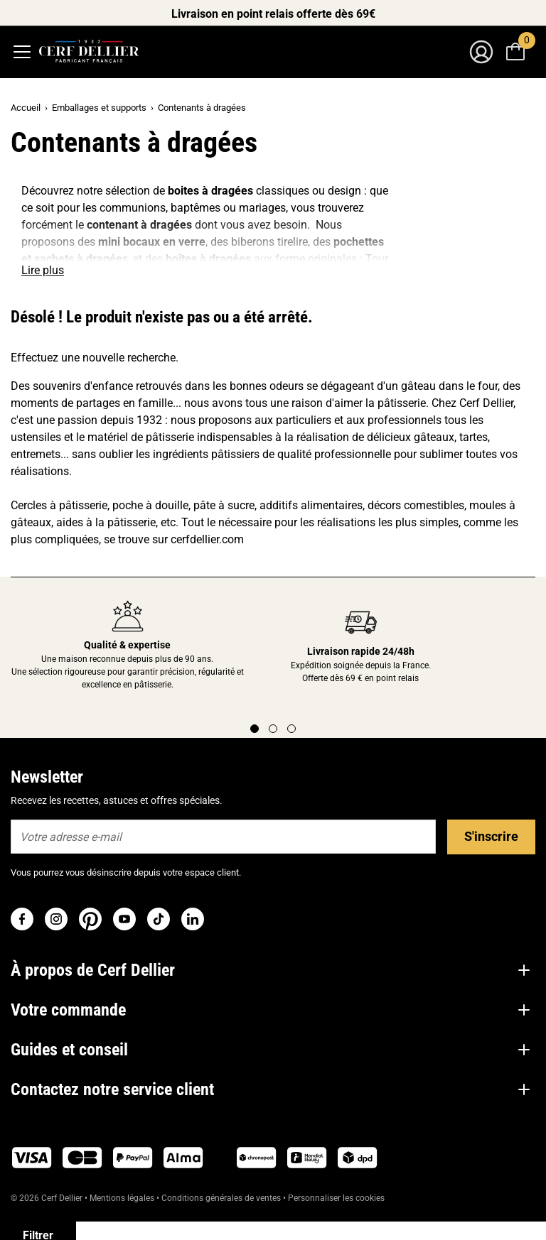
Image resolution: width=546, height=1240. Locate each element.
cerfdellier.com (207, 539)
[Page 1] (254, 728)
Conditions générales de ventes (221, 1198)
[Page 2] (273, 728)
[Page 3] (291, 728)
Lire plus (42, 270)
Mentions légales (122, 1198)
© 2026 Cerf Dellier (48, 1198)
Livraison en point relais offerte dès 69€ (273, 14)
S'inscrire (491, 836)
